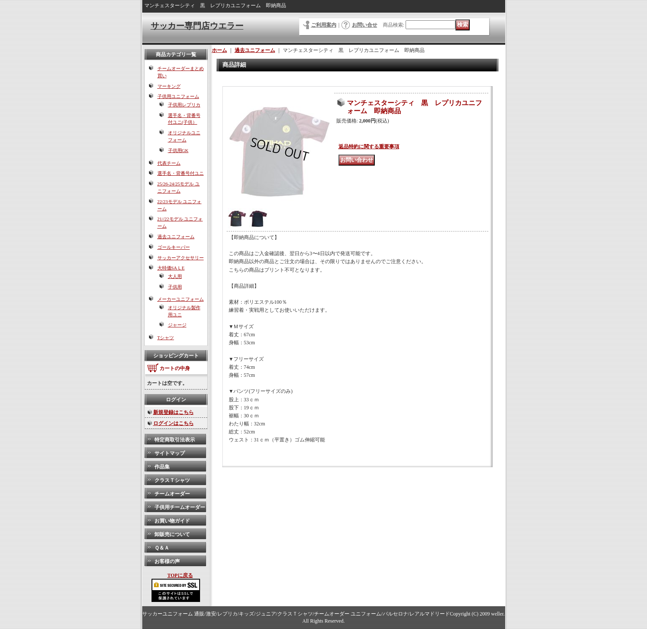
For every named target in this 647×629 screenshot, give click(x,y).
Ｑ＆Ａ (161, 548)
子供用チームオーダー (179, 507)
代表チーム (169, 163)
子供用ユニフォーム (178, 96)
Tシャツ (165, 337)
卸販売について (172, 534)
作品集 (162, 467)
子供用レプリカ (184, 104)
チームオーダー (172, 494)
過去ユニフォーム (176, 236)
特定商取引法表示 (174, 440)
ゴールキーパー (173, 247)
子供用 (175, 286)
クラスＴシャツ (172, 480)
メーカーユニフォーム (180, 299)
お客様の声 (167, 561)
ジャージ (177, 324)
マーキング (169, 86)
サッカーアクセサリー (180, 257)
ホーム (219, 50)
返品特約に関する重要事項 (368, 147)
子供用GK (178, 150)
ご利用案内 (323, 25)
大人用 (175, 276)
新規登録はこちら (173, 412)
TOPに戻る (180, 575)
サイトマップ (169, 453)
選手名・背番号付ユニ (180, 173)
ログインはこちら (173, 423)
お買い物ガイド (172, 521)
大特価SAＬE (171, 267)
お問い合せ (364, 25)
